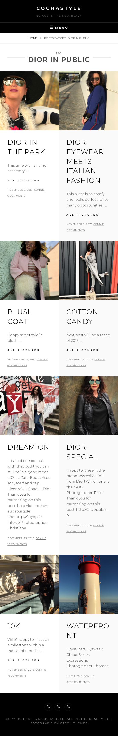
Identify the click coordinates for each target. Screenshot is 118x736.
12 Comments (17, 544)
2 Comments (75, 230)
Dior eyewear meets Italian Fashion (85, 161)
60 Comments (17, 365)
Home (33, 38)
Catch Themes (74, 723)
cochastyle (59, 8)
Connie (39, 189)
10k (13, 626)
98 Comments (76, 531)
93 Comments (76, 365)
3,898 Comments (78, 682)
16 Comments (17, 675)
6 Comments (16, 195)
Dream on (28, 447)
